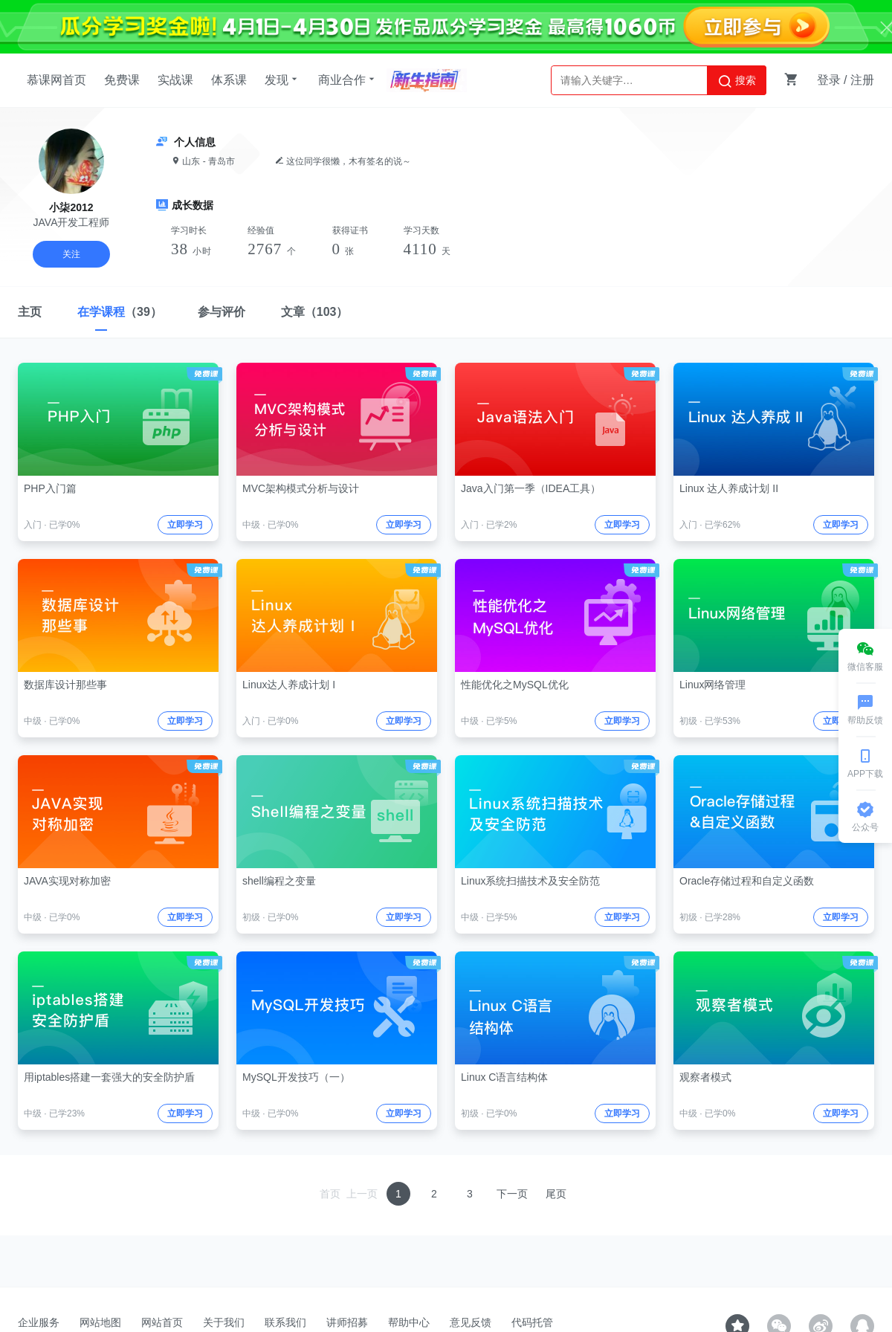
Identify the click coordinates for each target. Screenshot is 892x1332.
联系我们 (285, 1322)
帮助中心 (409, 1322)
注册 (862, 80)
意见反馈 (470, 1322)
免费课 (122, 80)
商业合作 (348, 79)
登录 (829, 80)
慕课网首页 (56, 80)
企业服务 (38, 1322)
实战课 (175, 80)
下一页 (512, 1194)
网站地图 (100, 1322)
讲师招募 (347, 1322)
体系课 (229, 80)
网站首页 (162, 1322)
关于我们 (224, 1322)
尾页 (556, 1194)
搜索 (736, 81)
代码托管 (532, 1322)
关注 (71, 254)
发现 (282, 79)
